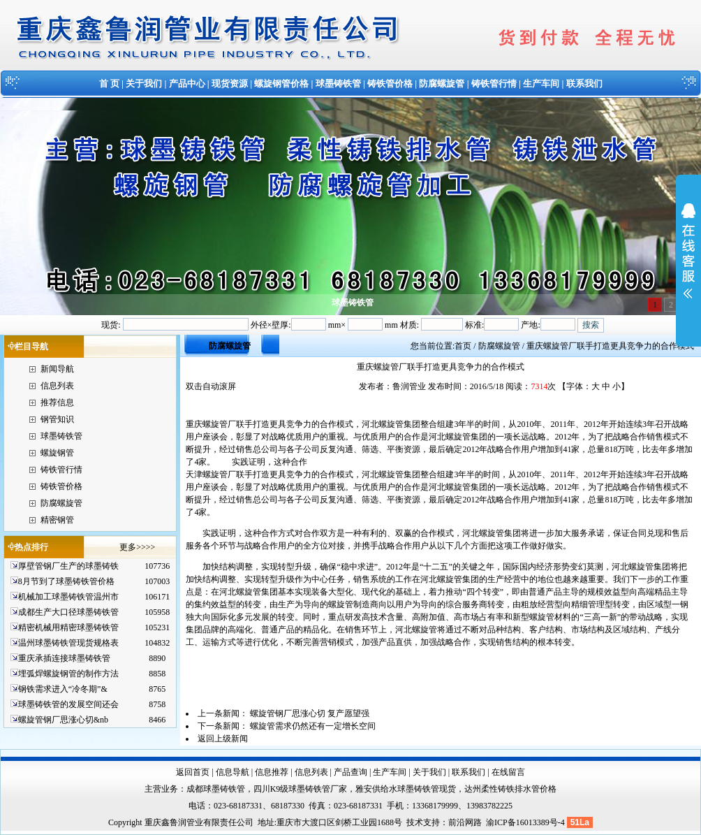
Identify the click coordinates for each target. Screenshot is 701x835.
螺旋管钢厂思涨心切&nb (63, 720)
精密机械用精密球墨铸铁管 (68, 627)
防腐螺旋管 (441, 83)
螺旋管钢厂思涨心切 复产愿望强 (309, 713)
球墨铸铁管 (338, 83)
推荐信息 (57, 402)
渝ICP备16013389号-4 (526, 822)
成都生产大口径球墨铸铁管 (68, 612)
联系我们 (584, 83)
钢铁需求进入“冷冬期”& (63, 689)
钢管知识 (57, 419)
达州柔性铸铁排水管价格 (510, 789)
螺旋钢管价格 (281, 83)
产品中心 (187, 83)
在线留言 (508, 772)
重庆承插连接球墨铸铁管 (64, 658)
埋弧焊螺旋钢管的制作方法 (68, 673)
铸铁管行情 (494, 83)
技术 (414, 822)
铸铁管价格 (390, 83)
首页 (463, 346)
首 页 (109, 83)
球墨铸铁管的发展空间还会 (68, 704)
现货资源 (230, 83)
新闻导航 (57, 369)
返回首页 (192, 772)
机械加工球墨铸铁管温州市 (68, 597)
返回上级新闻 (223, 738)
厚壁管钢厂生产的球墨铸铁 (68, 566)
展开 (688, 260)
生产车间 (541, 83)
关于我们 (144, 83)
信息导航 (232, 772)
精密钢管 (57, 520)
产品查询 (350, 772)
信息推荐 (271, 772)
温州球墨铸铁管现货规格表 (68, 643)
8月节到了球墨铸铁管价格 (66, 581)
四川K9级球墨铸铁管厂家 (300, 789)
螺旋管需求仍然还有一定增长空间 (313, 726)
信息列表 (57, 386)
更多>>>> (137, 547)
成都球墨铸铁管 (215, 789)
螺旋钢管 (57, 453)
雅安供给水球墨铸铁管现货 (405, 789)
